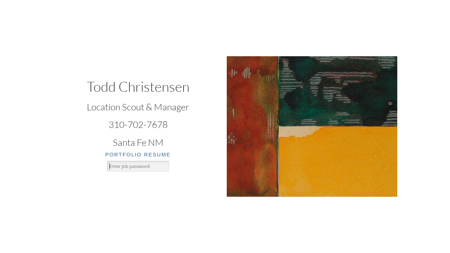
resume (157, 154)
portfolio (123, 154)
